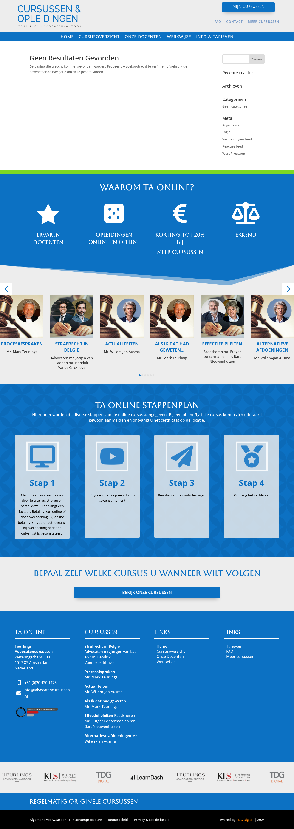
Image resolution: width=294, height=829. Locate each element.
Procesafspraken (22, 344)
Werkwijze (179, 37)
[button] (6, 289)
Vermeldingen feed (237, 139)
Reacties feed (232, 146)
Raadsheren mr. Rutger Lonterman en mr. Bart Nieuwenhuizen (110, 721)
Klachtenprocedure (87, 820)
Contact (234, 22)
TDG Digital (245, 820)
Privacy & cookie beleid (152, 820)
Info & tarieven (215, 37)
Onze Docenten (170, 656)
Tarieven (233, 646)
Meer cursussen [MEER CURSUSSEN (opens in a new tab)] (263, 22)
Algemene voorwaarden (48, 820)
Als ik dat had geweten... (172, 347)
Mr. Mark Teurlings (101, 677)
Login (226, 132)
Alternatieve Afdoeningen (272, 347)
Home (67, 37)
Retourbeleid (118, 820)
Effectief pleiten (222, 344)
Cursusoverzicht (99, 37)
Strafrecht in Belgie (71, 347)
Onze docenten (143, 37)
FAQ (217, 22)
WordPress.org (233, 153)
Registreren (231, 125)
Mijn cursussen (248, 6)
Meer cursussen (240, 656)
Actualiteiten (122, 344)
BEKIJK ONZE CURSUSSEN (147, 592)
